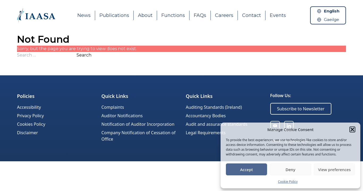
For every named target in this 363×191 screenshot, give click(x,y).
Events (278, 15)
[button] (352, 129)
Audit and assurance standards (216, 124)
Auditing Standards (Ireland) (214, 107)
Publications (114, 15)
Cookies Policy (31, 124)
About (145, 15)
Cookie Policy (288, 181)
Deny (291, 169)
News (84, 15)
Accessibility (29, 107)
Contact (251, 15)
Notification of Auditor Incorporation (138, 124)
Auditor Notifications (122, 116)
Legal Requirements (206, 133)
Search (84, 55)
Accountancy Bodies (206, 116)
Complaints (113, 107)
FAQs (200, 15)
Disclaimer (27, 133)
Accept (246, 169)
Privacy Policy (30, 116)
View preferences (334, 169)
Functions (173, 15)
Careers (224, 15)
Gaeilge (331, 19)
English (331, 11)
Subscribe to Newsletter (301, 109)
